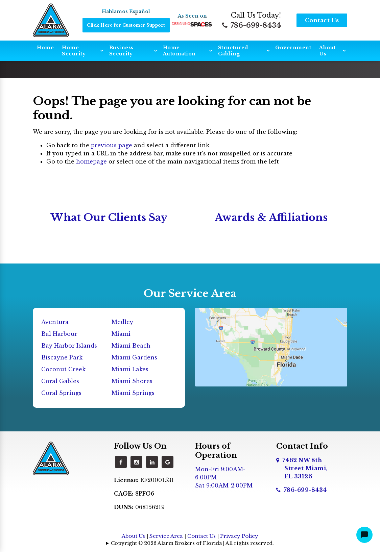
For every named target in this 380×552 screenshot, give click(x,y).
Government (293, 48)
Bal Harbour (59, 333)
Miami (121, 333)
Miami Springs (133, 393)
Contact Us (322, 20)
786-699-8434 (251, 25)
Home (45, 48)
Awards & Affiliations (271, 217)
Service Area (166, 536)
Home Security (74, 51)
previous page (111, 145)
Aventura (55, 322)
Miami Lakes (130, 369)
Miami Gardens (134, 357)
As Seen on (192, 16)
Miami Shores (132, 381)
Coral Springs (61, 393)
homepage (91, 161)
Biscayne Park (61, 357)
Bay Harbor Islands (69, 345)
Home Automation (179, 51)
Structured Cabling (233, 51)
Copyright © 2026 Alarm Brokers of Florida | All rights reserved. (192, 543)
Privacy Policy (239, 536)
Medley (122, 322)
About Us (327, 51)
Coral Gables (60, 381)
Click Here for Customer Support (126, 25)
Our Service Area (190, 293)
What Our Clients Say (109, 217)
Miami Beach (131, 345)
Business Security (121, 51)
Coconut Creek (63, 369)
